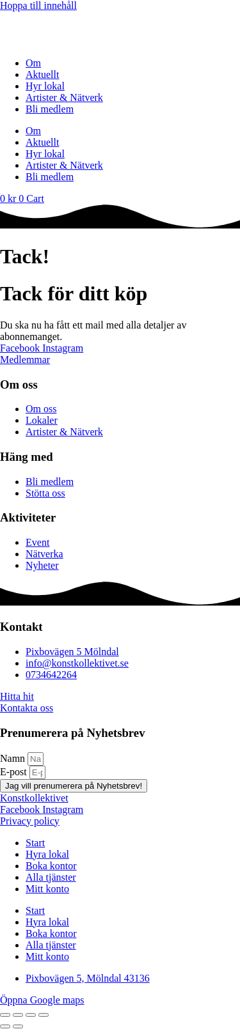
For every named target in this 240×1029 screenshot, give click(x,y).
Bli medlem (50, 109)
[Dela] (31, 1015)
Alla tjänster (51, 877)
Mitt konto (47, 888)
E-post (14, 771)
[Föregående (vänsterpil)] (5, 1026)
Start (35, 842)
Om (33, 63)
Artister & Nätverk (64, 97)
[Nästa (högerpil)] (18, 1026)
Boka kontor (51, 865)
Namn (14, 758)
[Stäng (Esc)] (43, 1015)
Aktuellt (42, 74)
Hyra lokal (47, 854)
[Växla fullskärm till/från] (18, 1015)
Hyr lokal (45, 86)
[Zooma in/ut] (5, 1015)
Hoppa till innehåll (38, 5)
